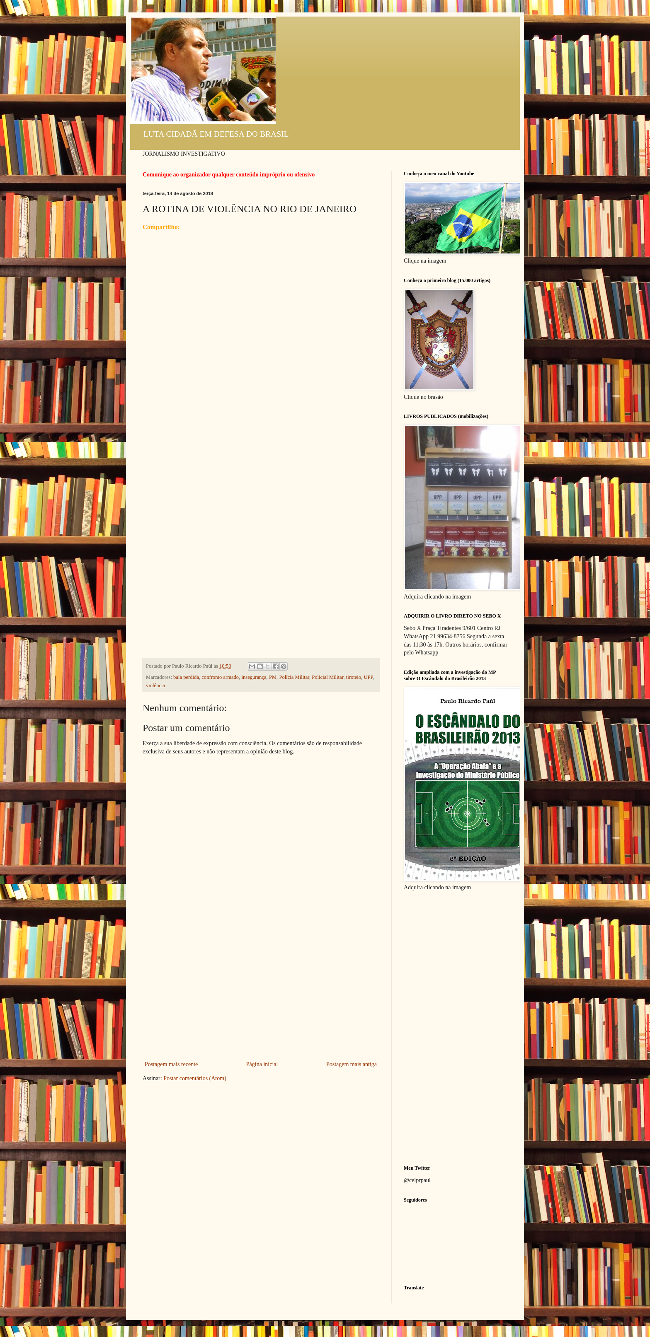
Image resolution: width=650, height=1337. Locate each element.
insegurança (253, 677)
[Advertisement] (261, 997)
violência (155, 685)
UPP (368, 677)
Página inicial (262, 1064)
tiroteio (353, 677)
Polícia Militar (294, 677)
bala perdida (186, 677)
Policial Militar (327, 677)
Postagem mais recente (171, 1064)
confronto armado (220, 677)
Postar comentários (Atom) (194, 1078)
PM (272, 677)
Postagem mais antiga (351, 1064)
